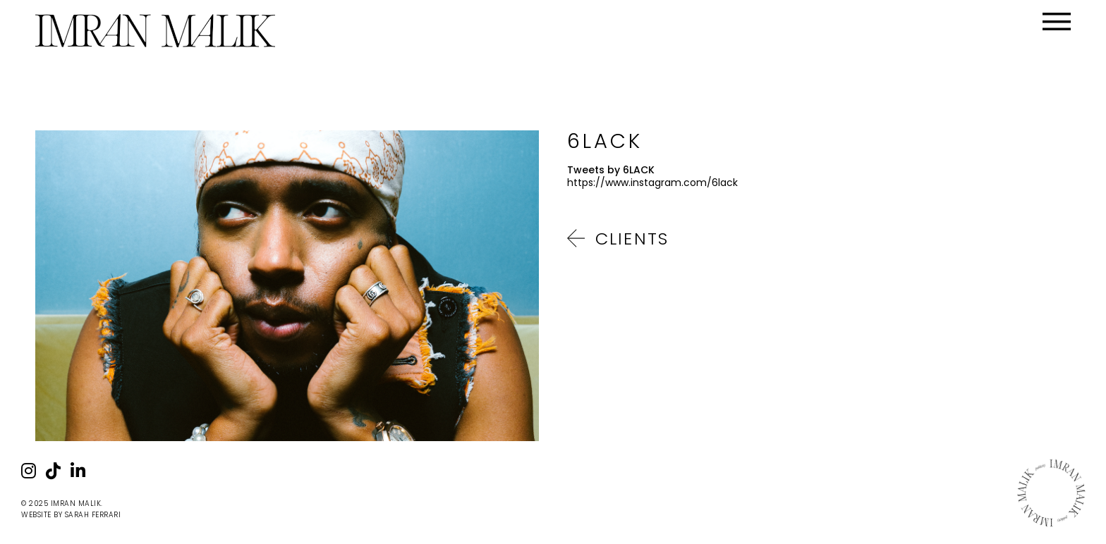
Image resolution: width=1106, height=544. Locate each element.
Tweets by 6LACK (611, 170)
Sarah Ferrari (93, 514)
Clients (632, 238)
